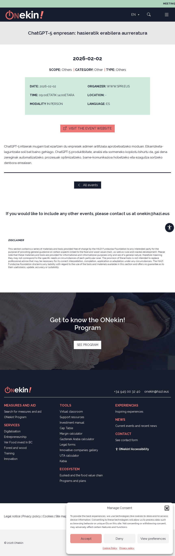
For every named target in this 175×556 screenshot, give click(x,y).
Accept (86, 539)
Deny (119, 539)
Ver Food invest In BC (18, 442)
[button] (167, 508)
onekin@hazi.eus (156, 391)
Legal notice (12, 516)
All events (87, 185)
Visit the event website (87, 128)
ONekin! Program (15, 417)
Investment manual (72, 422)
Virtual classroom (71, 411)
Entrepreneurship (15, 436)
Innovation (10, 458)
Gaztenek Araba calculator (77, 439)
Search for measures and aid (22, 411)
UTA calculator (69, 455)
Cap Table (66, 428)
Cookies (48, 516)
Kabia (63, 461)
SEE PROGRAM (87, 345)
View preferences (153, 539)
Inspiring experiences (129, 411)
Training (9, 453)
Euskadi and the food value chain (81, 475)
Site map (61, 516)
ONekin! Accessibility (132, 449)
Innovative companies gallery (79, 450)
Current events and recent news (136, 425)
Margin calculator (71, 433)
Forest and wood (15, 447)
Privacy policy (126, 548)
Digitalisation (12, 431)
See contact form (126, 440)
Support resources (72, 417)
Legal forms (68, 444)
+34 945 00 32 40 (127, 391)
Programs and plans (73, 480)
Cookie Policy (110, 548)
